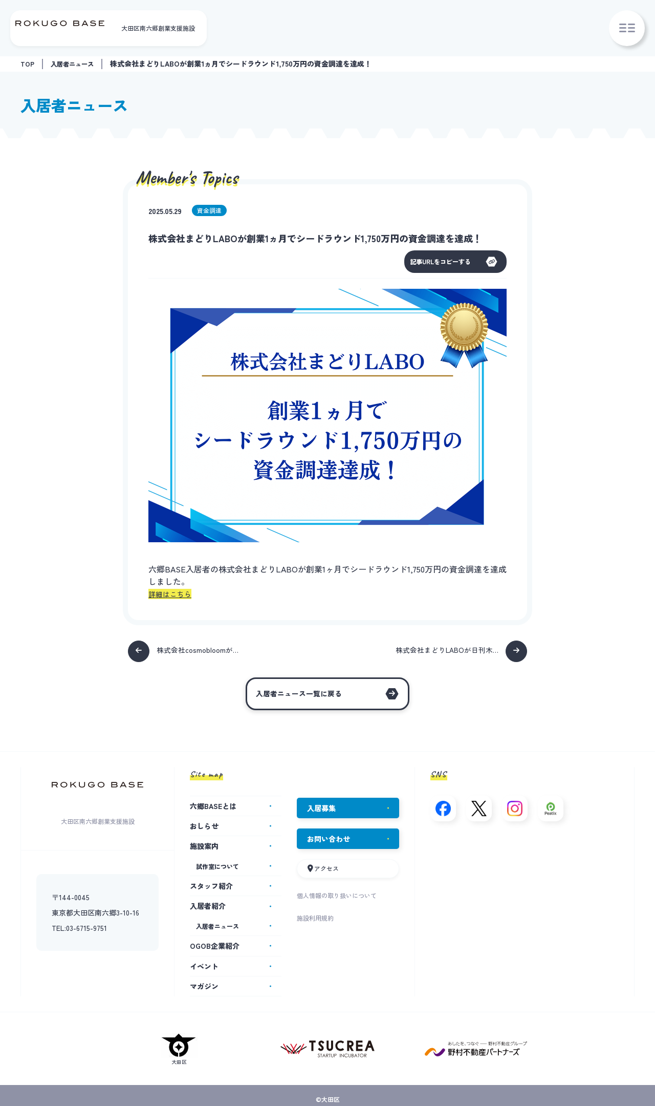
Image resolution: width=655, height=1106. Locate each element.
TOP (28, 63)
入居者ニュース (77, 63)
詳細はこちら (173, 594)
